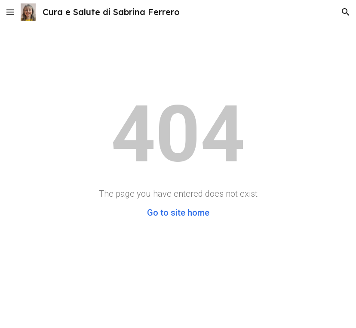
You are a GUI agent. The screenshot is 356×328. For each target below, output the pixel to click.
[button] (10, 12)
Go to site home (178, 212)
